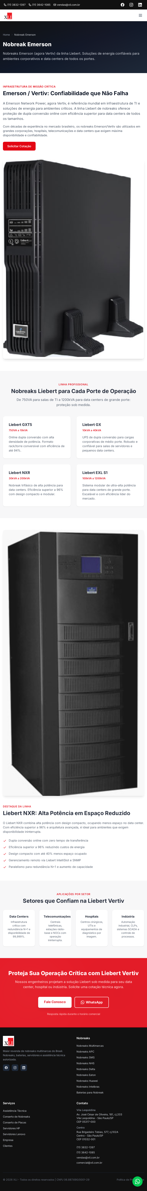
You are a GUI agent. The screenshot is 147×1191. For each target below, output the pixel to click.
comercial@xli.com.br (89, 1162)
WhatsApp (92, 1004)
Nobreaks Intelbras (88, 1086)
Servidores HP (11, 1128)
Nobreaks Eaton (86, 1074)
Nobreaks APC (85, 1051)
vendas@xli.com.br (88, 1157)
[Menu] (140, 15)
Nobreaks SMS (86, 1057)
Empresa (8, 1139)
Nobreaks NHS (85, 1063)
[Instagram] (131, 5)
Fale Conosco (55, 1003)
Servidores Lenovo (14, 1134)
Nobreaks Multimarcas (90, 1045)
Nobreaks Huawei (87, 1080)
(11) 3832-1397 (15, 4)
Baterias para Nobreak (90, 1092)
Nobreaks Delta (86, 1069)
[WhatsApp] (137, 1181)
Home (6, 34)
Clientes (7, 1145)
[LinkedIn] (140, 5)
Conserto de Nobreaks (16, 1116)
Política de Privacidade (130, 1179)
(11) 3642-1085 (39, 4)
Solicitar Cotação (19, 146)
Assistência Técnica (14, 1110)
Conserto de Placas (14, 1122)
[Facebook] (123, 5)
